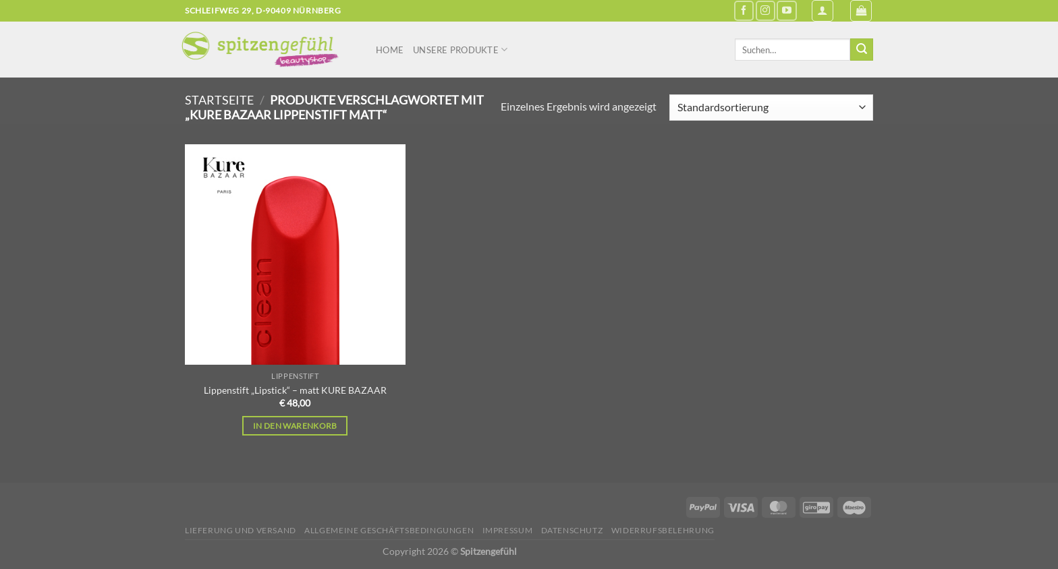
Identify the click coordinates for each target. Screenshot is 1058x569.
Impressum (507, 530)
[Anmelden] (822, 11)
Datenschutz (572, 530)
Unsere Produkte (460, 49)
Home (389, 49)
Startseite (219, 99)
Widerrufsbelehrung (663, 530)
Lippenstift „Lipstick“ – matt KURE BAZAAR (295, 390)
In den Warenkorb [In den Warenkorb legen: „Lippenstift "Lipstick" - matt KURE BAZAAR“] (295, 425)
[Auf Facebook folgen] (744, 10)
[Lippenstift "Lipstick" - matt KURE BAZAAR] (295, 254)
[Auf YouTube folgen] (786, 10)
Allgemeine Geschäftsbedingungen (389, 530)
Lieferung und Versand (240, 530)
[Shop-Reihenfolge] (771, 107)
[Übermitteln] (861, 49)
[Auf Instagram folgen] (765, 10)
